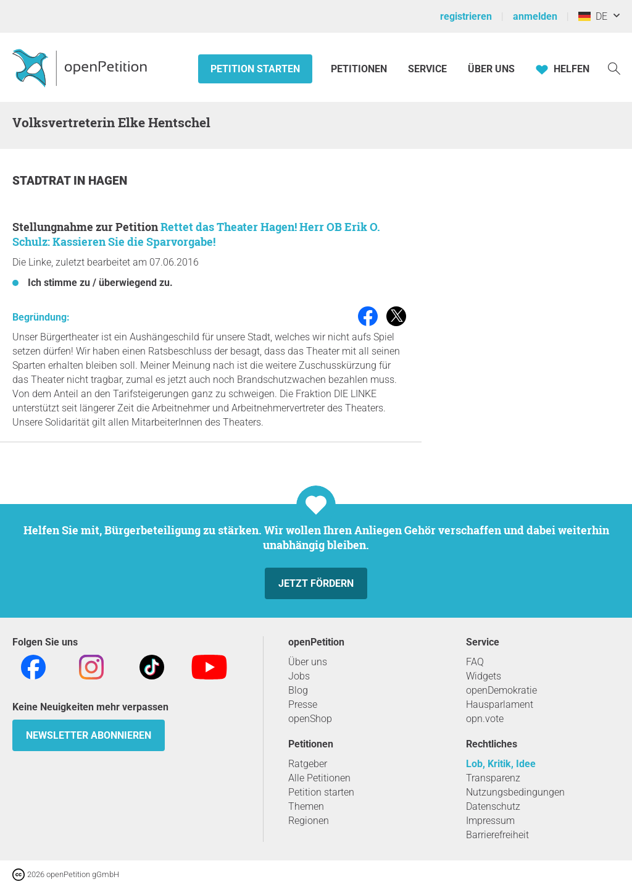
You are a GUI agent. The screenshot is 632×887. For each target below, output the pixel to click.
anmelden (535, 16)
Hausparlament (499, 704)
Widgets (483, 676)
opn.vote (485, 719)
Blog (298, 690)
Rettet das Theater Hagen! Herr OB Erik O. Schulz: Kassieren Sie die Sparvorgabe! (196, 234)
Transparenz (493, 778)
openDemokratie (501, 690)
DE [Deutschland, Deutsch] (592, 16)
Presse (302, 704)
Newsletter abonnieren (88, 735)
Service (427, 69)
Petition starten (255, 69)
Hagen (107, 181)
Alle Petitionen (319, 778)
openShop (310, 719)
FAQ (475, 662)
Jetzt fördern (316, 583)
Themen (306, 806)
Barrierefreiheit (497, 835)
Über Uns (491, 69)
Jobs (299, 676)
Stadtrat (42, 181)
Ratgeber (307, 764)
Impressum (490, 820)
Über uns (307, 662)
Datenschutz (493, 806)
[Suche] (614, 68)
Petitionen (360, 69)
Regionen (308, 820)
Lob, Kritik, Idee (501, 764)
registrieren (466, 16)
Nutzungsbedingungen (515, 792)
